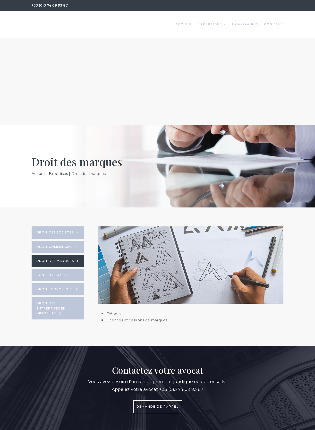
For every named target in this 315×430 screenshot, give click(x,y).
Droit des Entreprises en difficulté (51, 221)
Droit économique (54, 202)
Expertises (210, 24)
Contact (273, 24)
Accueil (183, 24)
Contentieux (48, 188)
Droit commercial (54, 160)
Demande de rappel (157, 320)
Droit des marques (55, 174)
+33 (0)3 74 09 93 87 (50, 5)
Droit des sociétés (55, 145)
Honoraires (245, 24)
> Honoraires (175, 377)
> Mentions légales (180, 384)
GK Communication (266, 424)
